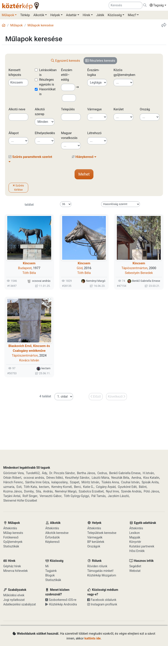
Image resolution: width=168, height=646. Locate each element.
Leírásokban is (48, 72)
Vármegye (94, 109)
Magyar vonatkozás (69, 135)
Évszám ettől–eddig (67, 75)
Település (68, 109)
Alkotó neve (17, 109)
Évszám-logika (93, 72)
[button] (156, 5)
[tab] (65, 60)
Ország (145, 109)
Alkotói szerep (40, 111)
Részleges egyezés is (46, 82)
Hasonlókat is (47, 91)
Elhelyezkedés (45, 133)
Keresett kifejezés (15, 72)
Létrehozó (94, 133)
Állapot (14, 133)
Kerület (119, 109)
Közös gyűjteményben (124, 72)
